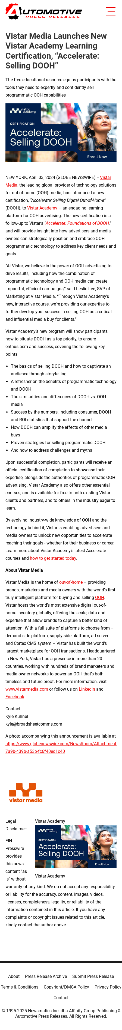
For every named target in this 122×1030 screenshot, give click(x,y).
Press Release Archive (46, 976)
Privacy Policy (108, 987)
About (14, 976)
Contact (61, 997)
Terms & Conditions (19, 987)
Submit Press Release (93, 976)
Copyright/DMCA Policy (66, 987)
